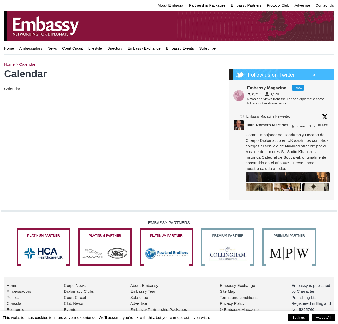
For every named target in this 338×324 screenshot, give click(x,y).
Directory (114, 48)
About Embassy (171, 5)
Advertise (302, 5)
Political (14, 297)
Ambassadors (30, 48)
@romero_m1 (301, 126)
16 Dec (322, 125)
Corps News (75, 285)
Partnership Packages (207, 5)
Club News (73, 303)
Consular (15, 303)
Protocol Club (278, 5)
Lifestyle (95, 48)
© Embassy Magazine (239, 309)
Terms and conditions (239, 297)
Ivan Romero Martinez (267, 125)
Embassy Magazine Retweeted (268, 116)
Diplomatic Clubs (79, 291)
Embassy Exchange (144, 48)
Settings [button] (298, 317)
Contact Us (325, 5)
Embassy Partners (246, 5)
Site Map (227, 291)
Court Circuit (72, 48)
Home (9, 48)
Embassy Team (144, 291)
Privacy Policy (232, 303)
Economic (15, 309)
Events (70, 309)
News (52, 48)
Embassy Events (180, 48)
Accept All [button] (323, 317)
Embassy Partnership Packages (158, 309)
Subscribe (207, 48)
